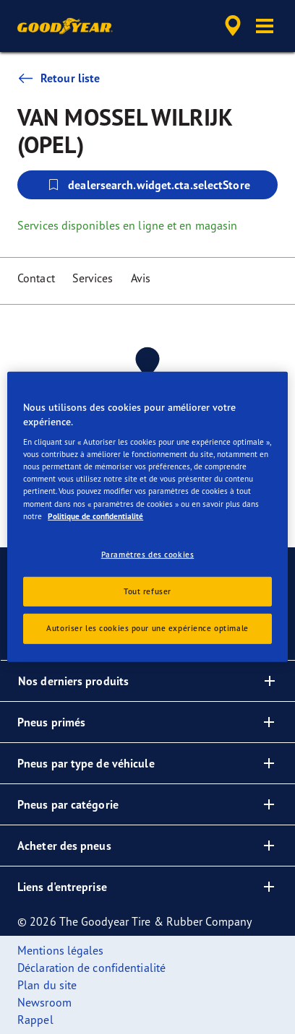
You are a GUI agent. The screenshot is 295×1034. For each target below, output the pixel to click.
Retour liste (58, 78)
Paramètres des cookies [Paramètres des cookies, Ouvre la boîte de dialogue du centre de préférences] (147, 554)
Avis (140, 278)
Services (93, 278)
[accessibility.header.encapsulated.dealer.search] (233, 26)
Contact (36, 278)
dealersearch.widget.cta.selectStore (147, 185)
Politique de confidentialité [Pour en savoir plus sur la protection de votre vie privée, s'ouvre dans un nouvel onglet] (95, 516)
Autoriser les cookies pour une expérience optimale (147, 628)
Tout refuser (147, 591)
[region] (147, 517)
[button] (265, 26)
